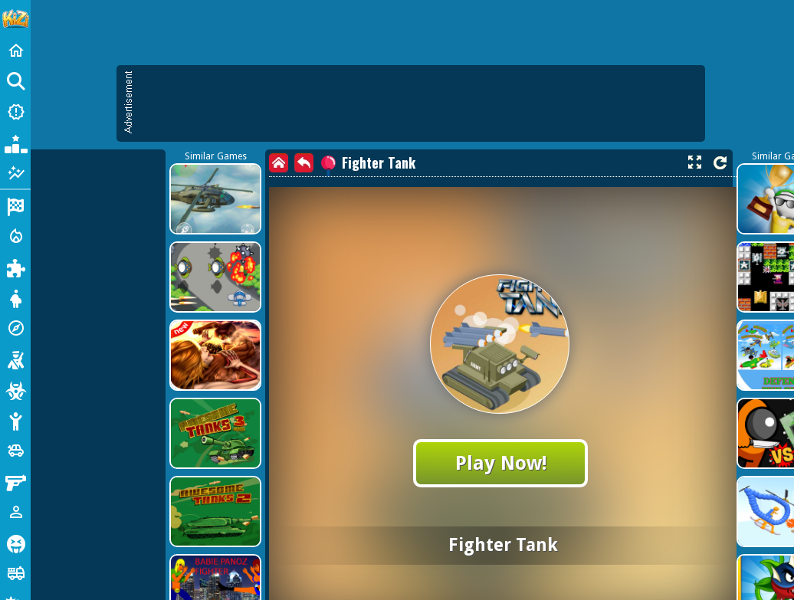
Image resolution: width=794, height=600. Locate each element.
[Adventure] (15, 328)
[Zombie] (15, 389)
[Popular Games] (15, 142)
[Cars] (15, 450)
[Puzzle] (15, 266)
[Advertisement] (333, 176)
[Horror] (15, 542)
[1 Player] (15, 512)
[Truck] (15, 573)
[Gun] (15, 481)
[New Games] (15, 112)
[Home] (15, 50)
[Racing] (15, 205)
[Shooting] (15, 358)
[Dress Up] (15, 297)
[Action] (15, 236)
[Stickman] (15, 420)
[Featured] (15, 173)
